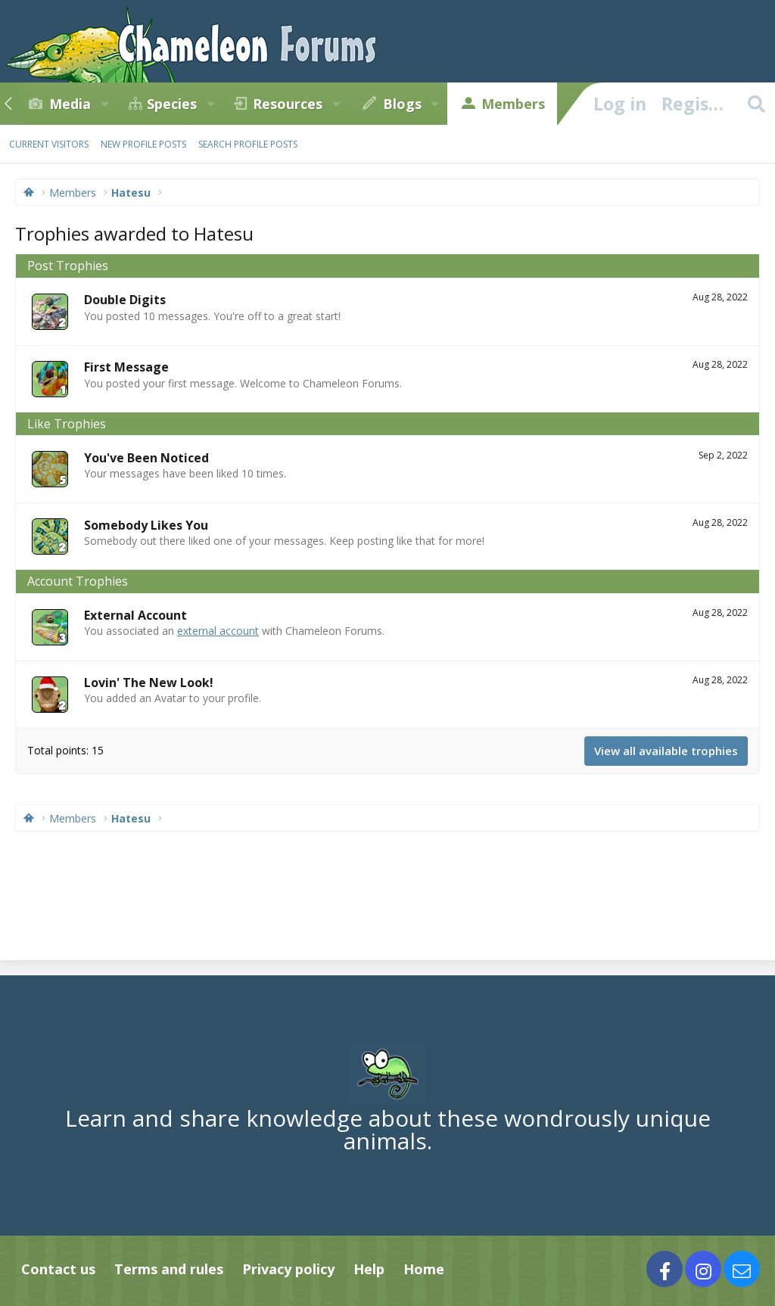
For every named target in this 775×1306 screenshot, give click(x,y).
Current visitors (49, 144)
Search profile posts (247, 144)
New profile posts (143, 144)
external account (218, 630)
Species (172, 104)
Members (513, 104)
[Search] (756, 103)
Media (70, 104)
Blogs (402, 104)
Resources (287, 104)
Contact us (58, 1269)
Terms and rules (168, 1269)
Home (423, 1269)
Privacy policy (288, 1269)
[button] (104, 103)
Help (368, 1269)
